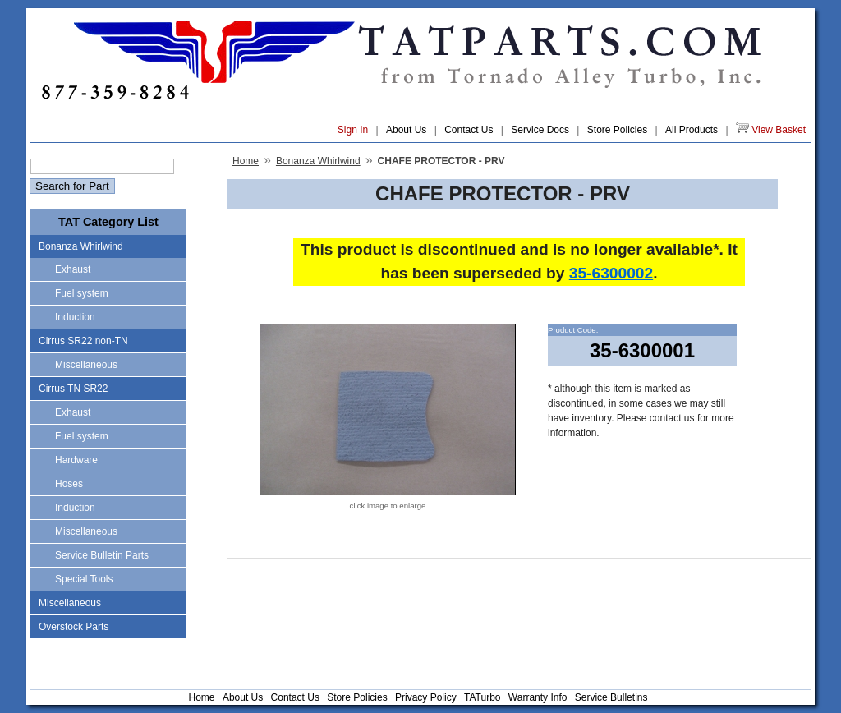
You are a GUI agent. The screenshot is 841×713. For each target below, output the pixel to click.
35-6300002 (611, 273)
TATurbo (482, 697)
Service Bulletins (611, 697)
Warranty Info (538, 697)
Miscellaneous (86, 364)
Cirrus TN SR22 (73, 388)
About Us (406, 130)
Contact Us (468, 130)
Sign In (353, 130)
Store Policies (617, 130)
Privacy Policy (426, 697)
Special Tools (84, 579)
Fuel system (81, 293)
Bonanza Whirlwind (81, 246)
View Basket (771, 129)
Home (245, 161)
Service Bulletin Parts (102, 555)
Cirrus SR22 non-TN (83, 341)
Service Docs (540, 130)
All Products (691, 130)
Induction (75, 317)
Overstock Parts (73, 626)
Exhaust (72, 269)
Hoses (69, 484)
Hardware (76, 460)
